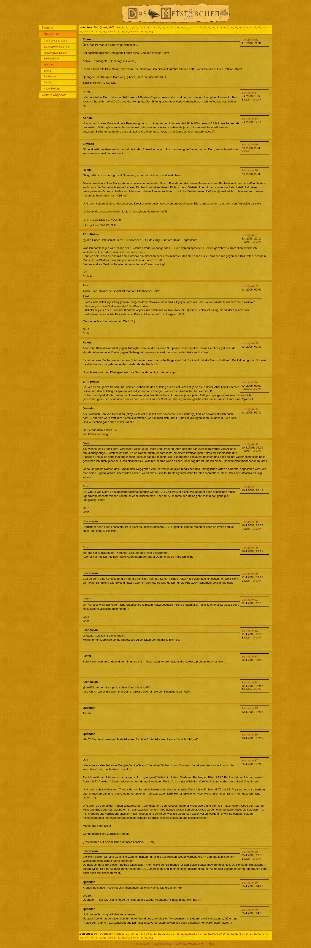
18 (178, 27)
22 (193, 27)
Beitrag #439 (249, 882)
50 (111, 31)
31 (228, 27)
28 (216, 27)
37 (251, 27)
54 (126, 31)
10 (147, 27)
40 (262, 27)
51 (115, 31)
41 (266, 27)
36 (247, 27)
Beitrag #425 (249, 409)
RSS (212, 943)
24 (201, 27)
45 (92, 31)
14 (163, 27)
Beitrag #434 (249, 682)
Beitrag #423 (249, 343)
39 (258, 27)
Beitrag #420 (249, 170)
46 (96, 31)
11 (151, 27)
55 (130, 31)
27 (212, 27)
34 (239, 27)
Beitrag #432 (249, 630)
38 (255, 27)
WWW (257, 99)
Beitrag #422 (249, 286)
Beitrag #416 (249, 39)
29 (220, 27)
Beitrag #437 (249, 760)
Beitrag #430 (249, 573)
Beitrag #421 (249, 235)
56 (134, 31)
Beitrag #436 (249, 734)
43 (84, 31)
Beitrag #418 (249, 118)
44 (88, 31)
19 (182, 27)
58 (142, 31)
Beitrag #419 (249, 144)
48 (104, 31)
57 (138, 31)
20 (186, 27)
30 (224, 27)
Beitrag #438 (249, 851)
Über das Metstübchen (189, 943)
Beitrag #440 (249, 909)
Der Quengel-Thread (108, 27)
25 (205, 27)
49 (107, 31)
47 (100, 31)
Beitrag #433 (249, 656)
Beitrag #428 (249, 521)
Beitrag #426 (249, 444)
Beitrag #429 (249, 547)
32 (232, 27)
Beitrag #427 (249, 486)
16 (170, 27)
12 (155, 27)
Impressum (143, 943)
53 (123, 31)
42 (80, 31)
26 (209, 27)
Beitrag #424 (249, 382)
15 (166, 27)
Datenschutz (163, 943)
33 (236, 27)
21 (189, 27)
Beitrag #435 (249, 708)
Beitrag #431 (249, 599)
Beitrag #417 (249, 92)
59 (146, 31)
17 (174, 27)
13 (159, 27)
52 (119, 31)
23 (197, 27)
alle (150, 31)
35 (243, 27)
